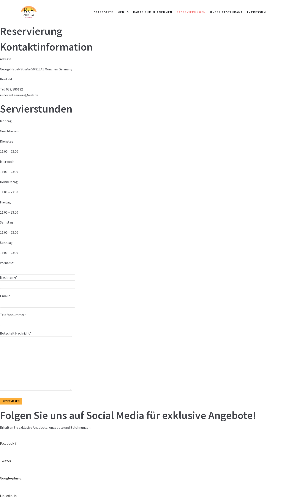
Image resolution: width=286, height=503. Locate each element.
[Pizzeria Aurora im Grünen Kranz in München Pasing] (28, 12)
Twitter (5, 461)
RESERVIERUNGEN (191, 12)
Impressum (256, 12)
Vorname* (37, 266)
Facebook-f (8, 443)
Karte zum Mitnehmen (152, 12)
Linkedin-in (8, 495)
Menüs (123, 12)
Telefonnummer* (37, 318)
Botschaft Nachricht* (36, 361)
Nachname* (37, 280)
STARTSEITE (103, 12)
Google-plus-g (11, 478)
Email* (37, 299)
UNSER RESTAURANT (226, 12)
